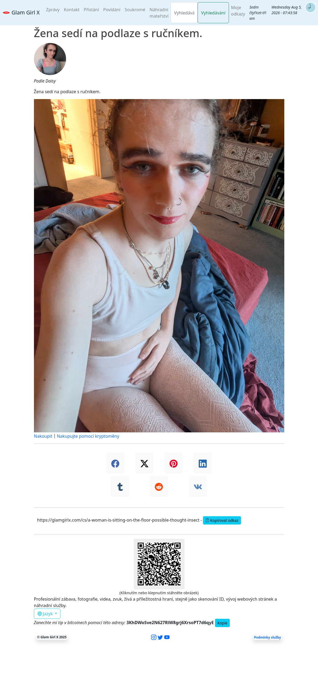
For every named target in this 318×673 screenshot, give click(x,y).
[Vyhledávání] (184, 12)
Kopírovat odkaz (221, 520)
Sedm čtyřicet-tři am (258, 13)
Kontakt (72, 10)
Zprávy (53, 10)
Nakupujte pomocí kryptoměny (88, 436)
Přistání (91, 10)
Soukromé (135, 10)
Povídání (111, 10)
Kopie (222, 622)
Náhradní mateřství (159, 13)
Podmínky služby (267, 637)
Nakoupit (43, 436)
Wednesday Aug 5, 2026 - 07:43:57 (286, 10)
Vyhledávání (213, 13)
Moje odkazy (238, 11)
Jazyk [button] (45, 614)
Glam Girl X (21, 13)
